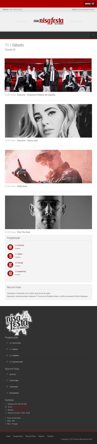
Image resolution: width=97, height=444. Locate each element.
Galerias (41, 436)
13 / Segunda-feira (20, 271)
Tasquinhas (14, 387)
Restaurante (14, 393)
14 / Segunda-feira (16, 362)
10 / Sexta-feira (19, 245)
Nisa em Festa (31, 436)
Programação (18, 436)
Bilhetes (13, 374)
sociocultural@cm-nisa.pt (21, 407)
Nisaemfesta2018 (20, 410)
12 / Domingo (19, 263)
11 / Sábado (18, 254)
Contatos (50, 436)
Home (8, 436)
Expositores (14, 380)
